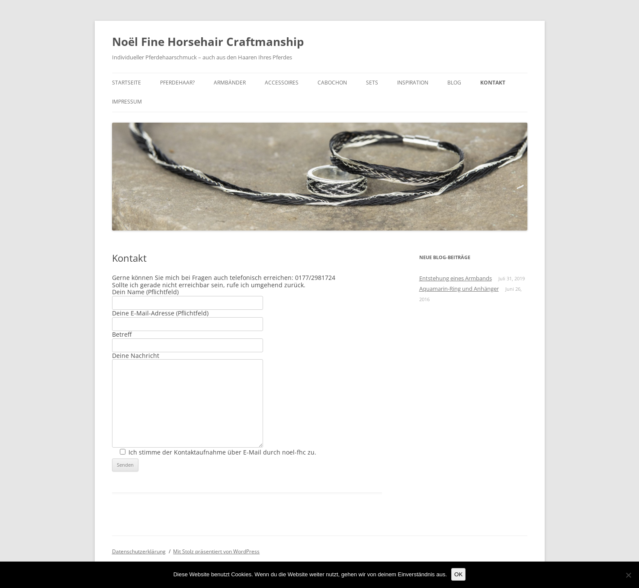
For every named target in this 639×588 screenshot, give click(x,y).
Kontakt (492, 82)
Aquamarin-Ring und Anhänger (459, 288)
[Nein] (628, 575)
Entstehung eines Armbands (455, 278)
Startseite (126, 82)
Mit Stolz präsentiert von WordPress (216, 551)
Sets (372, 82)
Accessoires (282, 82)
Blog (454, 82)
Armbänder (230, 82)
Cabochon (332, 82)
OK (458, 574)
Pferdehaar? (177, 82)
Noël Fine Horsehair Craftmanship (208, 41)
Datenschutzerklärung (139, 551)
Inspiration (412, 82)
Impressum (127, 101)
